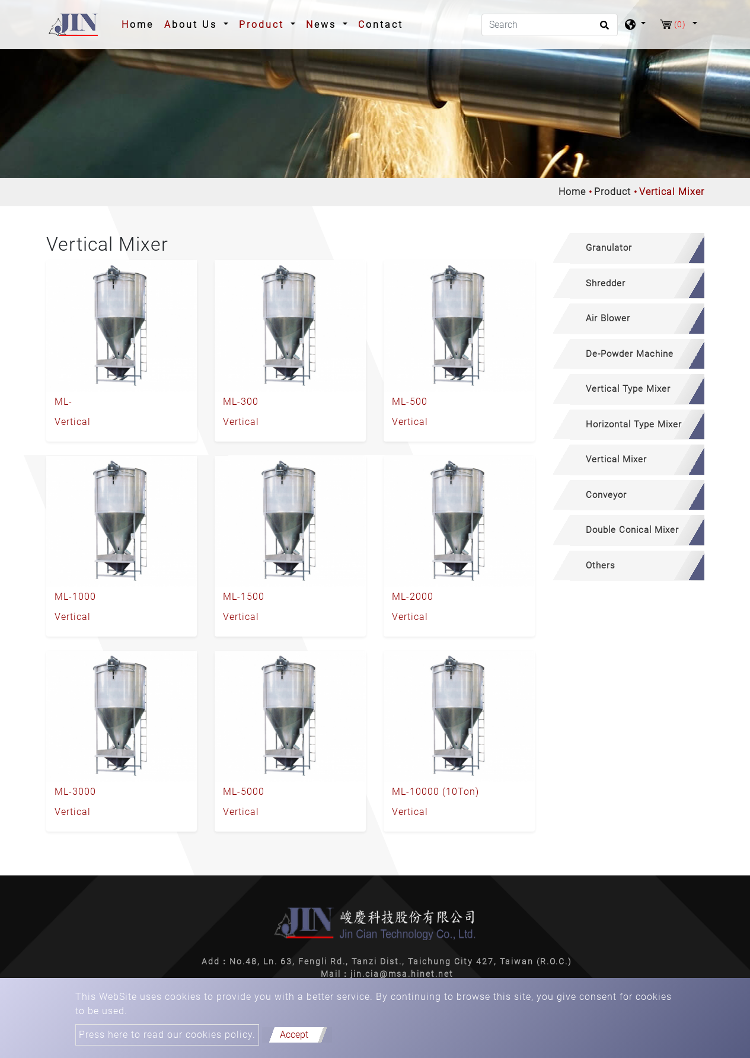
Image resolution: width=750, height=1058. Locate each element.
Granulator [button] (609, 247)
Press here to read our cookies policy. (167, 1034)
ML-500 (409, 401)
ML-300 (240, 401)
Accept (294, 1034)
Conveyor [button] (606, 495)
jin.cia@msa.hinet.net (402, 974)
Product (612, 191)
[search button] (602, 29)
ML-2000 (412, 596)
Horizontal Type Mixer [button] (634, 424)
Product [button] (263, 24)
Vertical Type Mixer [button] (628, 388)
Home (140, 23)
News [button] (323, 24)
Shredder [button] (605, 283)
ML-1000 (75, 596)
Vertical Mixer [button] (616, 459)
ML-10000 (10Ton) (435, 791)
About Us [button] (192, 24)
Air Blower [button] (608, 318)
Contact (380, 24)
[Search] (549, 25)
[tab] (628, 248)
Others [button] (600, 565)
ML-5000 (243, 791)
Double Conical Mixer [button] (632, 530)
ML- (63, 401)
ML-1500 (243, 596)
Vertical (73, 421)
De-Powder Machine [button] (630, 354)
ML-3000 (75, 791)
